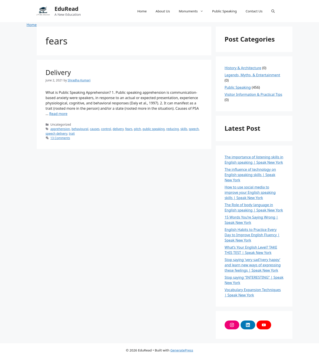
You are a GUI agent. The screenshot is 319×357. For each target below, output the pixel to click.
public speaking (153, 129)
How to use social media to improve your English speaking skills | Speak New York (250, 192)
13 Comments (60, 138)
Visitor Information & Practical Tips (253, 94)
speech (194, 129)
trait (72, 133)
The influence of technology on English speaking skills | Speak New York (250, 174)
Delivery (58, 72)
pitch (137, 129)
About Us (163, 11)
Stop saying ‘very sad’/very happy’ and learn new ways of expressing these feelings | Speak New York (253, 265)
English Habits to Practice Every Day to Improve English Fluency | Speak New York (252, 235)
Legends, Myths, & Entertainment (252, 75)
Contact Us (254, 11)
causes (94, 129)
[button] (273, 11)
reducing (172, 129)
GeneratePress (181, 350)
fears (128, 129)
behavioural (80, 129)
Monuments (193, 11)
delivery (118, 129)
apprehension (60, 129)
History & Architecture (243, 67)
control (106, 129)
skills (183, 129)
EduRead (66, 8)
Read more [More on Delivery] (58, 113)
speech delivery (56, 133)
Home (142, 11)
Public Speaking (224, 11)
